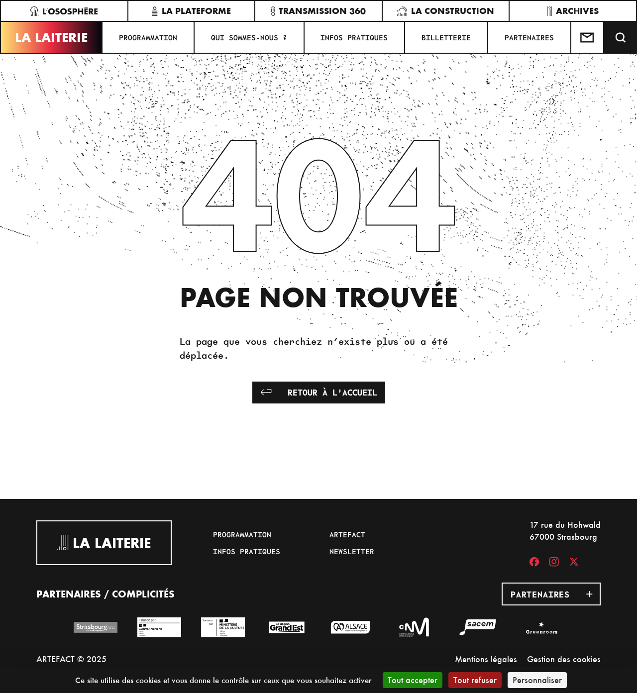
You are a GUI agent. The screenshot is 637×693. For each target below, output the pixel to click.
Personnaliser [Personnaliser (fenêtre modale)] (537, 680)
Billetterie (446, 37)
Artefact (347, 534)
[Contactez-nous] (587, 37)
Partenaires (529, 37)
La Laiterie (51, 37)
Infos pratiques (354, 37)
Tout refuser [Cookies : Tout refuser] (475, 680)
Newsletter (351, 551)
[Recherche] (620, 37)
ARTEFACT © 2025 (71, 659)
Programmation (148, 37)
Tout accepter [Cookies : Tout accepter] (412, 680)
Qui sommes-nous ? (249, 37)
